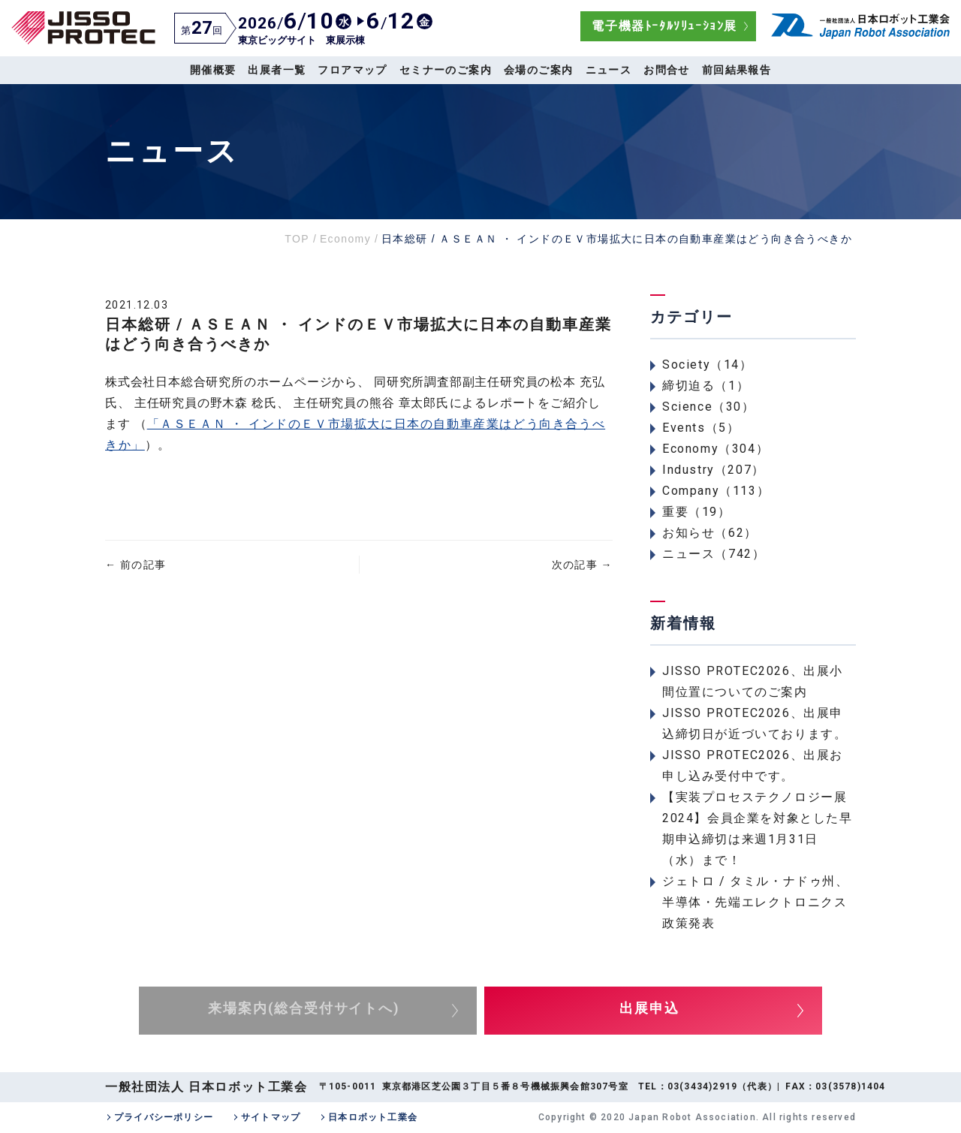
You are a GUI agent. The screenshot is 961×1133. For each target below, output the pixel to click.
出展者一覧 (277, 70)
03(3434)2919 (702, 1086)
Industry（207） (713, 470)
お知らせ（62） (710, 533)
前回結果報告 (736, 70)
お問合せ (666, 70)
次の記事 (582, 565)
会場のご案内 (538, 70)
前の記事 (135, 565)
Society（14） (707, 364)
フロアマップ (352, 70)
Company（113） (716, 491)
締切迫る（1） (705, 385)
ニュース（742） (713, 554)
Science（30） (708, 406)
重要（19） (696, 512)
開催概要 (213, 70)
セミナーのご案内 (445, 70)
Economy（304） (715, 448)
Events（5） (701, 427)
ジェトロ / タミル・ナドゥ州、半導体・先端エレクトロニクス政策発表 (755, 902)
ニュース (609, 70)
